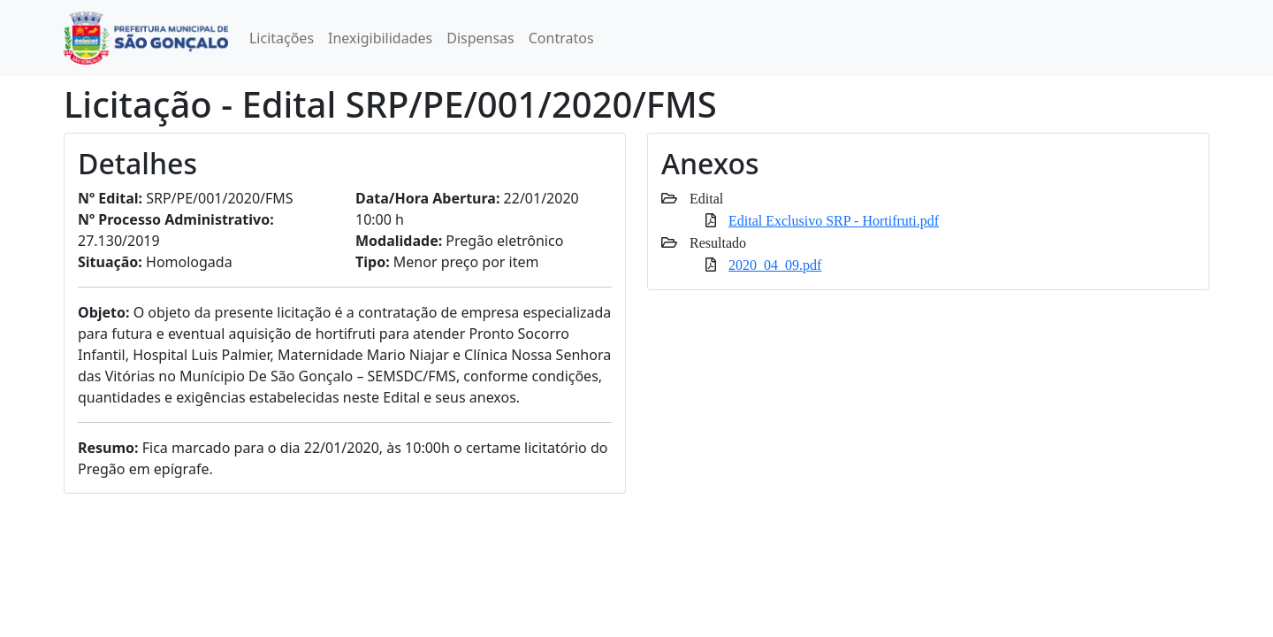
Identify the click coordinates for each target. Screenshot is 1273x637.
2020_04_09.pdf (774, 264)
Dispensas (480, 38)
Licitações (281, 38)
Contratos (561, 38)
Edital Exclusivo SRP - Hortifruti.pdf (833, 220)
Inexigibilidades (380, 38)
